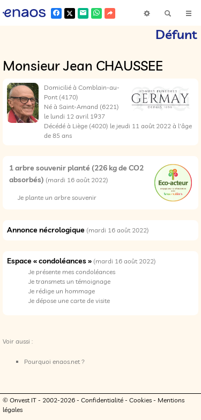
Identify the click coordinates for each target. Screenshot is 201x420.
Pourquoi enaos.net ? (54, 361)
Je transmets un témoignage (69, 281)
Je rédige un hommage (61, 291)
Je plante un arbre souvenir (57, 197)
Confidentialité (102, 400)
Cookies (140, 400)
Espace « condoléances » (49, 261)
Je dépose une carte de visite (69, 301)
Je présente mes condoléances (71, 272)
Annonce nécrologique (46, 230)
